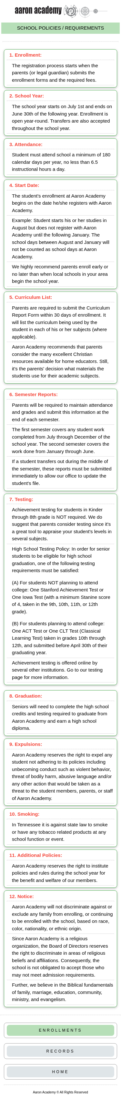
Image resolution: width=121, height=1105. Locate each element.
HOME (60, 1072)
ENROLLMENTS (60, 1030)
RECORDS (60, 1051)
